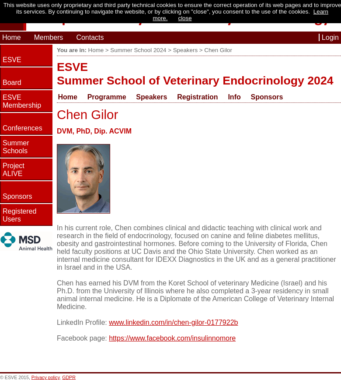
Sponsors (267, 97)
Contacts (90, 37)
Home (11, 37)
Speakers (185, 50)
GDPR (69, 377)
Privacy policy (45, 377)
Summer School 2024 (138, 50)
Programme (106, 97)
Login (330, 37)
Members (48, 37)
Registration (197, 97)
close (184, 18)
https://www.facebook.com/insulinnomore (172, 338)
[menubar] (174, 97)
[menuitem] (71, 97)
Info (234, 97)
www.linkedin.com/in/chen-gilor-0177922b (173, 322)
